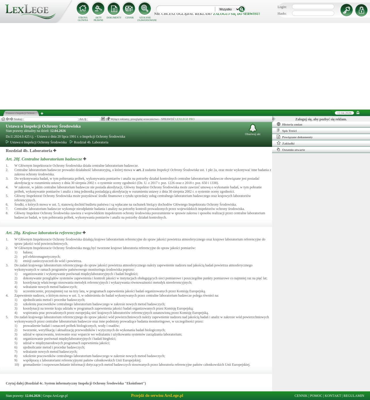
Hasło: (282, 14)
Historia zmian (289, 124)
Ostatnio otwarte (291, 149)
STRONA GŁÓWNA (83, 19)
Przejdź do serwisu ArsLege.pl (157, 395)
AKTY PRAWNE (98, 19)
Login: (282, 7)
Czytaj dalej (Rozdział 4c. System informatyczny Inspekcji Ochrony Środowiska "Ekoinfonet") (76, 383)
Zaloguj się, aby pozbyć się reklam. (321, 119)
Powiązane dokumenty (295, 137)
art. (140, 170)
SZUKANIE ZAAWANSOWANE (145, 19)
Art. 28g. (44, 232)
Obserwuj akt (253, 130)
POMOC (316, 396)
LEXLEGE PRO (185, 119)
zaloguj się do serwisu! (236, 14)
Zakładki (286, 143)
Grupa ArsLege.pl (55, 396)
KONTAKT (333, 396)
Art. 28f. (44, 159)
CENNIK (129, 17)
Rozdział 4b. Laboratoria (89, 142)
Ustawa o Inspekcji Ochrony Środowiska (43, 126)
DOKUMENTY (114, 17)
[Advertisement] (185, 66)
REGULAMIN (354, 396)
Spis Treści (287, 130)
